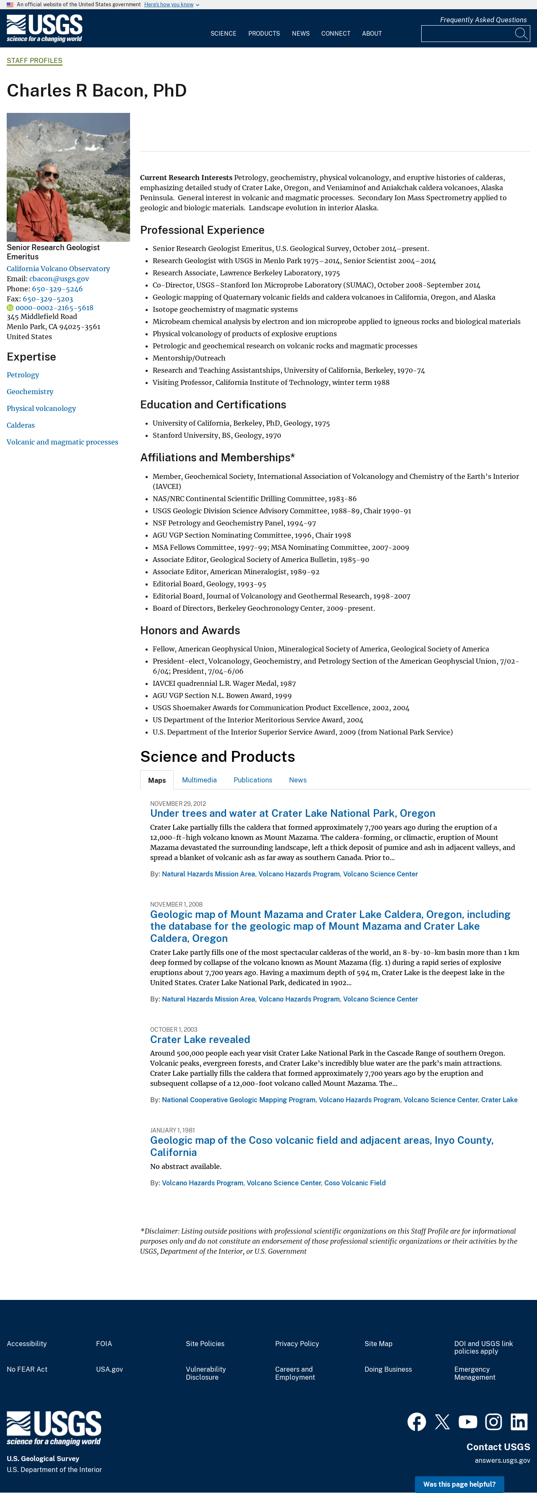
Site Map (379, 1344)
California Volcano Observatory (58, 268)
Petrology (23, 375)
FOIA (104, 1344)
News (301, 33)
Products (264, 33)
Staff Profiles (35, 61)
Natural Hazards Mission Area (208, 874)
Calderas (21, 425)
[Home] (44, 40)
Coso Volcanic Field (355, 1183)
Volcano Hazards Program (299, 874)
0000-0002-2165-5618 (55, 307)
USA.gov (109, 1369)
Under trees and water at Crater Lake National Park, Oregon (292, 813)
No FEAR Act (27, 1369)
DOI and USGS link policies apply (483, 1348)
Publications (253, 780)
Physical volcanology (41, 408)
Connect (335, 33)
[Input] (475, 33)
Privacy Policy (297, 1344)
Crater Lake (499, 1100)
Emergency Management (474, 1373)
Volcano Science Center (380, 874)
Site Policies (205, 1344)
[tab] (157, 780)
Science (224, 33)
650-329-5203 (48, 299)
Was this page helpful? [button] (459, 1484)
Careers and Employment (295, 1373)
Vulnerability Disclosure (206, 1373)
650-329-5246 (57, 289)
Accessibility (27, 1344)
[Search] (522, 33)
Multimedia (199, 780)
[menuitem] (223, 28)
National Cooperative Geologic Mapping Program (238, 1100)
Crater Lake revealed (200, 1039)
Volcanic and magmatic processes (62, 442)
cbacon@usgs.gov (59, 279)
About (372, 33)
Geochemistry (30, 391)
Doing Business (388, 1369)
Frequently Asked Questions (483, 20)
